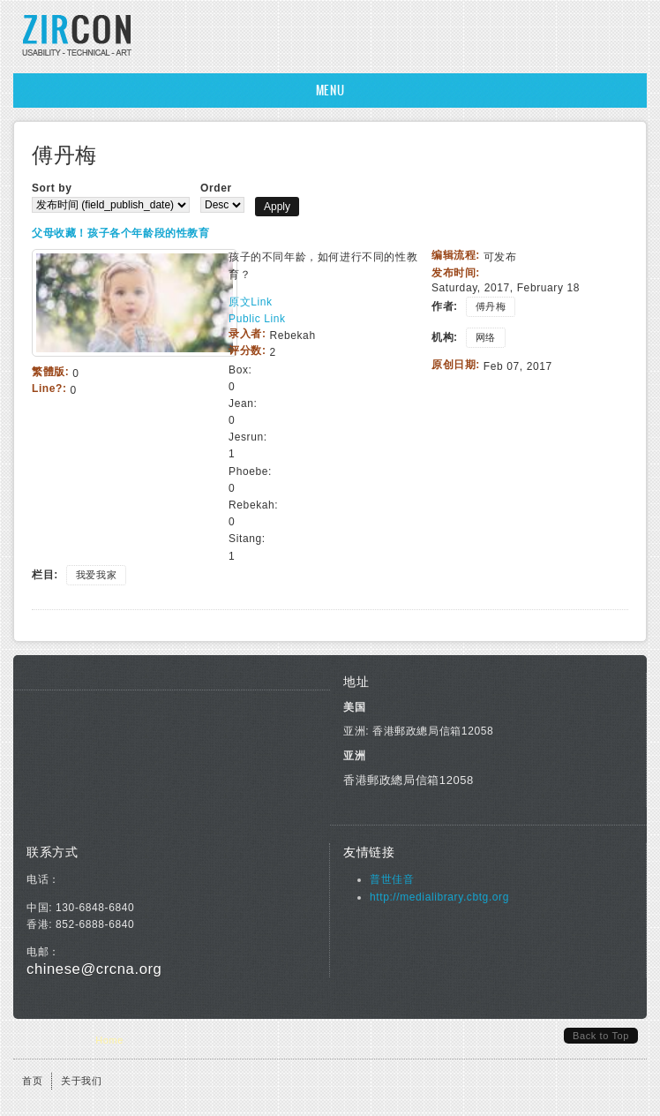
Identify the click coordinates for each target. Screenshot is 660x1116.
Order (216, 188)
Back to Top (601, 1035)
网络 (486, 337)
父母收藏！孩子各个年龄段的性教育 (121, 233)
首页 (32, 1080)
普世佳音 (392, 879)
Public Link (257, 319)
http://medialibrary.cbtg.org (439, 897)
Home (109, 1040)
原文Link (251, 302)
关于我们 (81, 1080)
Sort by (52, 188)
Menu (330, 90)
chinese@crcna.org (93, 969)
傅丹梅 (491, 306)
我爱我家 (96, 574)
